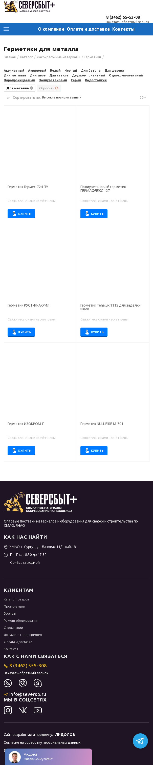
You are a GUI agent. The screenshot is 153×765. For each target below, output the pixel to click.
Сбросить (49, 88)
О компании (51, 28)
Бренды (10, 613)
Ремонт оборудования (21, 620)
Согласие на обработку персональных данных (42, 742)
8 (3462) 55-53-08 (123, 17)
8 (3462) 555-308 (25, 665)
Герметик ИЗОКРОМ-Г (26, 424)
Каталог (6, 29)
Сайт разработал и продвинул (39, 735)
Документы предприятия (23, 634)
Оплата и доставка (88, 28)
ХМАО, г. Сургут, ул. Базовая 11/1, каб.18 (40, 547)
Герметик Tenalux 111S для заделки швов (110, 307)
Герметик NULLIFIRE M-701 (101, 424)
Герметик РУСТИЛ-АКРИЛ (28, 305)
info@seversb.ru (25, 694)
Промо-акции (14, 606)
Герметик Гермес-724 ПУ (28, 187)
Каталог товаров (16, 599)
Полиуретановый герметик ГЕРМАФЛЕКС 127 (103, 189)
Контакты (123, 28)
